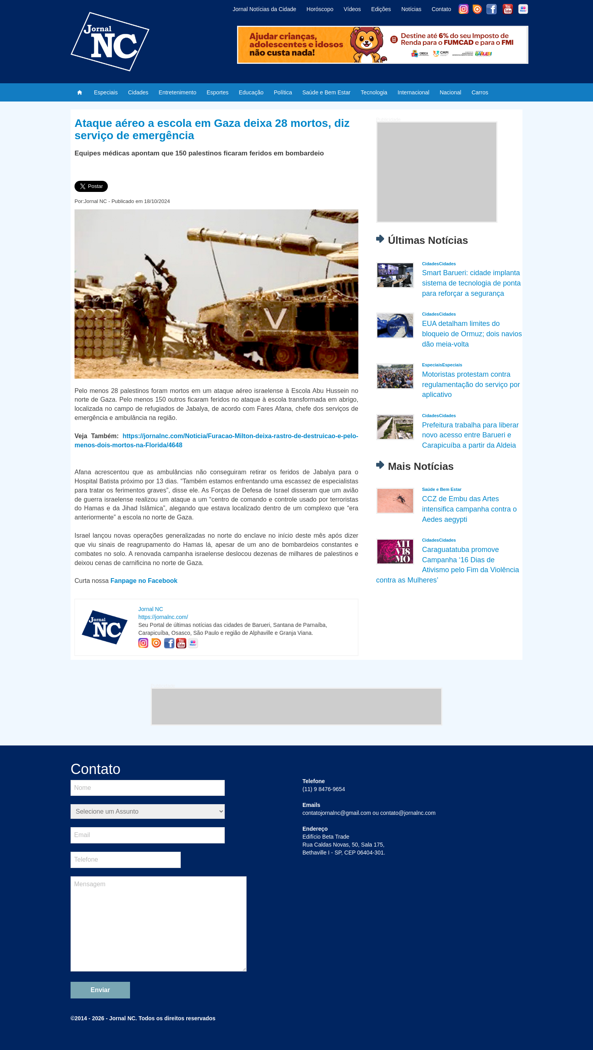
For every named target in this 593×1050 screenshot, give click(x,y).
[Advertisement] (436, 172)
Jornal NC (150, 609)
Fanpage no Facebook (144, 580)
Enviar (100, 990)
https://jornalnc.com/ (163, 617)
